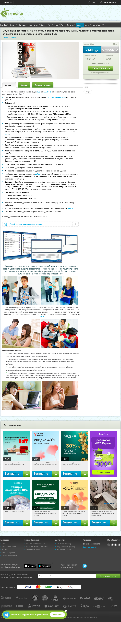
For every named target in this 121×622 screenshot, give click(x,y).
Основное (9, 85)
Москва (6, 2)
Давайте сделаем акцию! (35, 544)
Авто (63, 24)
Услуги (88, 24)
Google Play (44, 566)
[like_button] (114, 44)
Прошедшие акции (33, 550)
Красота (14, 24)
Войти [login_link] (93, 2)
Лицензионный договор (66, 547)
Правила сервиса (8, 553)
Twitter (115, 544)
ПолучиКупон (98, 24)
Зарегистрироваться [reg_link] (110, 2)
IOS (39, 91)
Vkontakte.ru (112, 544)
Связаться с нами (89, 547)
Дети (43, 24)
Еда (6, 24)
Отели (50, 24)
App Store (30, 566)
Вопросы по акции (43, 85)
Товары (80, 24)
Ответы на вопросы (9, 555)
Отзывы (24, 85)
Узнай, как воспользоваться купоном (26, 224)
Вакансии (5, 550)
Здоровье (23, 24)
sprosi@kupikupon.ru (91, 544)
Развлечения (34, 24)
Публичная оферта (64, 550)
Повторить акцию (101, 68)
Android (48, 91)
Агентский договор (64, 544)
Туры (57, 24)
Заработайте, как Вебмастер (37, 547)
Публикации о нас (9, 547)
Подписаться (57, 614)
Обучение (71, 24)
